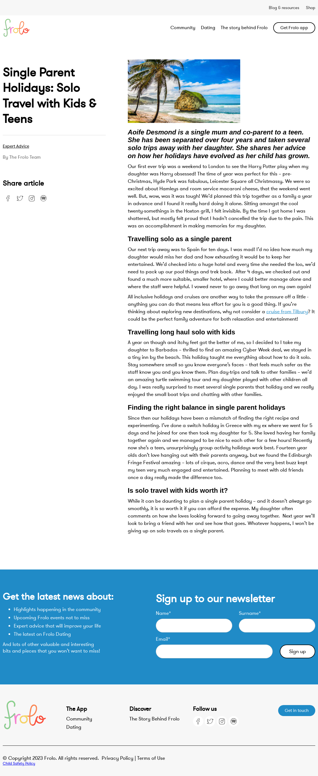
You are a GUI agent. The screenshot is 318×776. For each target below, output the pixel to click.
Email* (163, 639)
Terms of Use (151, 758)
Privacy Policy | (119, 758)
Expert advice (16, 146)
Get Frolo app (294, 28)
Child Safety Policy (19, 763)
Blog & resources (284, 7)
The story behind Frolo (244, 27)
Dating (208, 27)
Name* (163, 613)
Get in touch (297, 711)
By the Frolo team (22, 157)
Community (182, 27)
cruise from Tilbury (287, 311)
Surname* (250, 613)
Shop (310, 7)
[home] (34, 27)
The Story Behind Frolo (154, 719)
